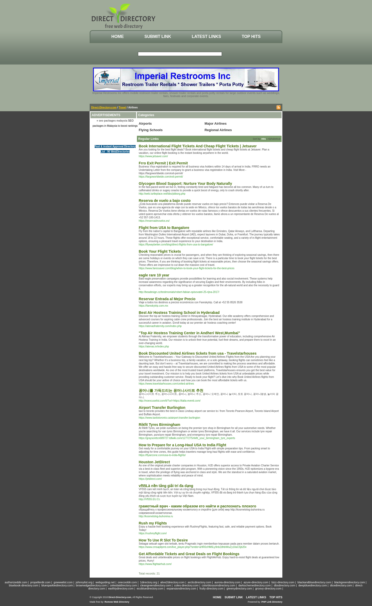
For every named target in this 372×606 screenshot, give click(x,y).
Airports (145, 123)
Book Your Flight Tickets (160, 251)
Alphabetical (274, 139)
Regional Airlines (218, 130)
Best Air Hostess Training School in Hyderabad (179, 312)
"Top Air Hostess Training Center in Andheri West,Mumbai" (189, 333)
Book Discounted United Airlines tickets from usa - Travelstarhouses (198, 353)
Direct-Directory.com (104, 107)
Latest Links (206, 36)
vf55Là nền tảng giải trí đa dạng (166, 486)
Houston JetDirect (154, 462)
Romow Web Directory (117, 602)
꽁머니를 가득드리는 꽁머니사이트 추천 (171, 390)
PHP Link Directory (271, 602)
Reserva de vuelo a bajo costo (165, 200)
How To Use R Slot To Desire (163, 540)
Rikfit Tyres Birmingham (159, 424)
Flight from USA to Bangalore (164, 228)
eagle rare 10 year (154, 275)
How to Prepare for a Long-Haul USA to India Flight (182, 445)
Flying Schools (150, 130)
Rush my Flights (153, 523)
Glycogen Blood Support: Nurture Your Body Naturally (185, 183)
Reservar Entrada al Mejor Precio (167, 299)
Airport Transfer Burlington (162, 407)
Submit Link (157, 36)
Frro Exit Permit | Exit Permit (163, 163)
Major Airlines (216, 123)
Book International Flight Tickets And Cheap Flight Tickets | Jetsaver (198, 146)
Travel (122, 107)
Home (117, 36)
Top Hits (251, 36)
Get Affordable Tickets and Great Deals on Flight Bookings (189, 554)
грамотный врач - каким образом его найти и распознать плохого (197, 506)
